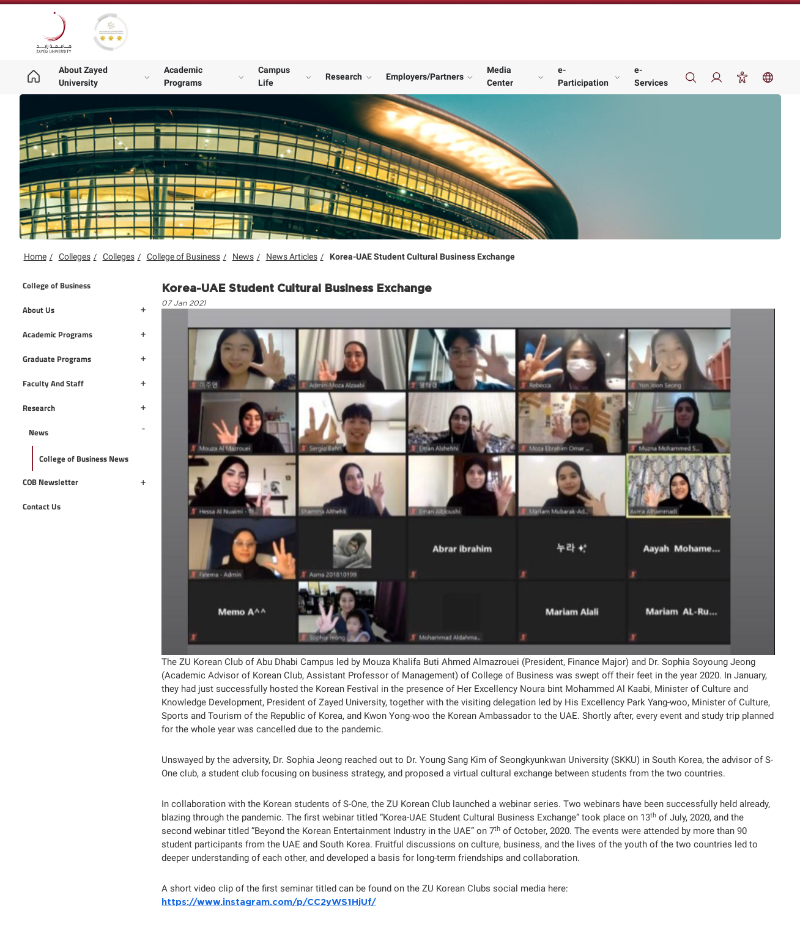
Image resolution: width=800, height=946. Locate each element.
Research (343, 76)
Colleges (75, 256)
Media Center (500, 76)
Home (35, 256)
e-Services (651, 76)
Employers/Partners (425, 76)
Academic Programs (183, 76)
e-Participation (583, 76)
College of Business (183, 256)
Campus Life (274, 76)
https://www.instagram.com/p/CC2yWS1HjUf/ (268, 902)
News (243, 256)
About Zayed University (83, 76)
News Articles (291, 256)
